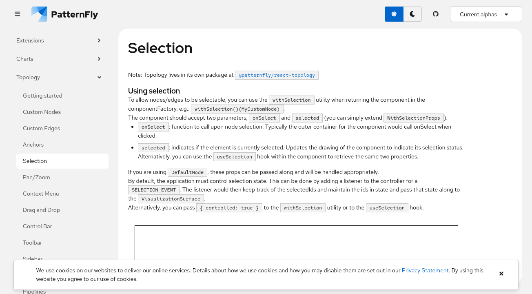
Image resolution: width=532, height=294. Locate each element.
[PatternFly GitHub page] (435, 14)
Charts (59, 59)
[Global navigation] (17, 14)
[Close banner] (501, 273)
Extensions (59, 40)
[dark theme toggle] (412, 14)
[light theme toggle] (394, 14)
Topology (59, 77)
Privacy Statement (425, 270)
